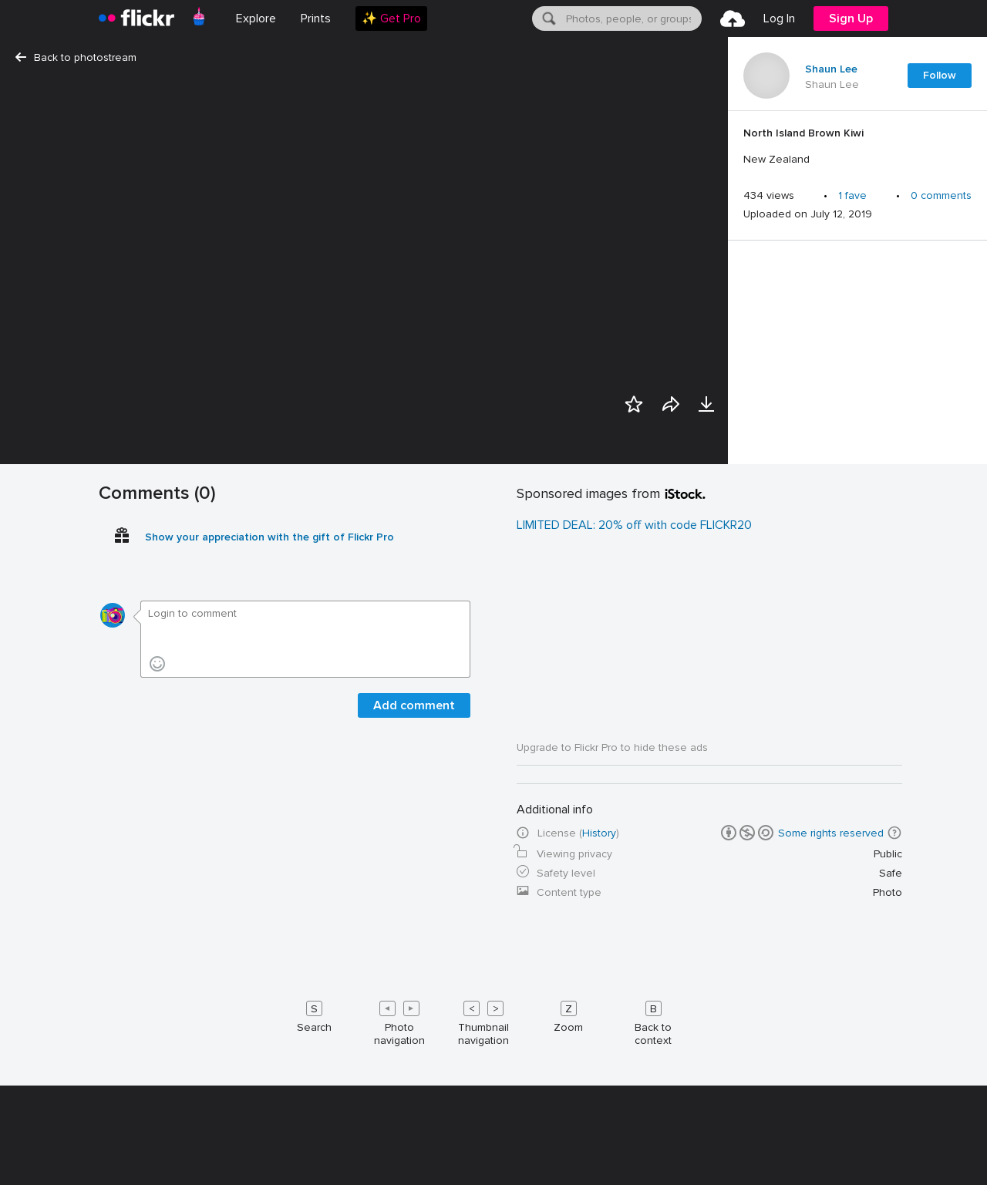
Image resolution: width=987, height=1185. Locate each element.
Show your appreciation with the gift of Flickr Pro (269, 1096)
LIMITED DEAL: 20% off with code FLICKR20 (634, 1084)
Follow (939, 75)
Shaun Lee (831, 69)
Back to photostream (75, 57)
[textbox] (632, 18)
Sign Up (851, 18)
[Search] (547, 18)
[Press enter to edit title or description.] (857, 146)
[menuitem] (316, 18)
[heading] (136, 18)
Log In (779, 18)
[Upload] (732, 18)
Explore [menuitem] (256, 18)
